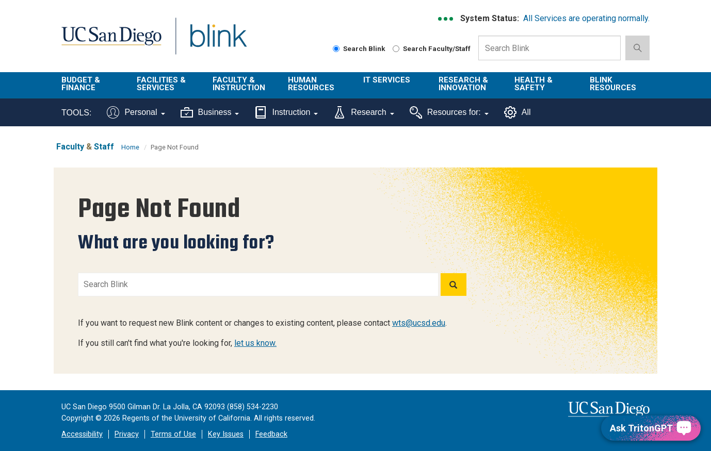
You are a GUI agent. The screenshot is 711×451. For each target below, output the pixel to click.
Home (130, 147)
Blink (218, 42)
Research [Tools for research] (363, 112)
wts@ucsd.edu (418, 323)
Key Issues (226, 434)
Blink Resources (613, 83)
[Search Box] (549, 48)
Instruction (286, 112)
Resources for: (449, 112)
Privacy (127, 434)
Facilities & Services (161, 83)
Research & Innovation (463, 83)
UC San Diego (111, 42)
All (517, 112)
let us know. (255, 343)
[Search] (453, 284)
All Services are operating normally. (586, 18)
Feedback (271, 434)
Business (210, 112)
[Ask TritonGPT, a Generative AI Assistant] (651, 428)
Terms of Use (173, 434)
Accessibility (82, 434)
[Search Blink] (336, 48)
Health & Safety (533, 83)
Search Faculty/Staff (432, 48)
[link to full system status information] (446, 18)
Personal (136, 112)
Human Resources (311, 83)
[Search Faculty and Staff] (396, 48)
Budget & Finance (80, 83)
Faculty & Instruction (239, 83)
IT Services (386, 80)
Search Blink (359, 48)
